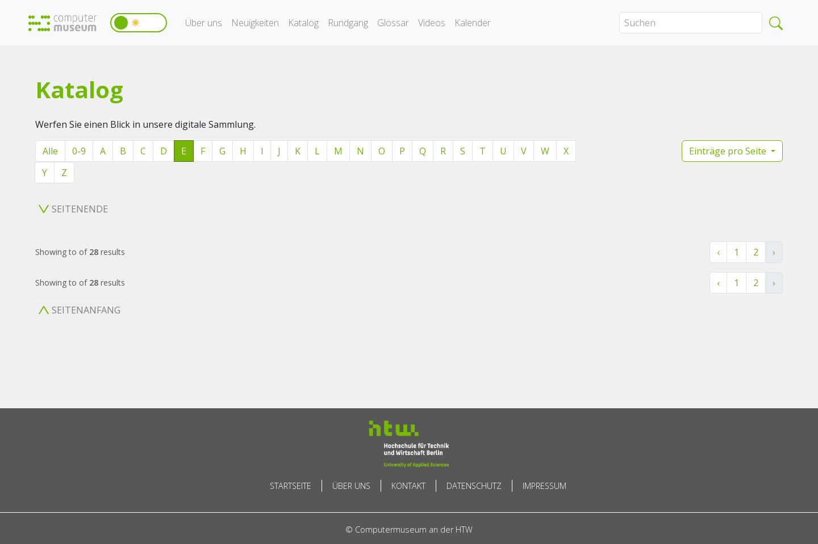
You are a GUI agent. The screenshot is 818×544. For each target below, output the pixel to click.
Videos (431, 22)
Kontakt (408, 485)
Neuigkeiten (255, 22)
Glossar (393, 22)
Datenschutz (474, 485)
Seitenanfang (79, 310)
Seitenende (73, 209)
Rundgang (348, 22)
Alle (50, 151)
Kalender (472, 22)
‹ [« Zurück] (718, 252)
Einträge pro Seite (729, 151)
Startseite (290, 485)
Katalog (303, 22)
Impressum (544, 485)
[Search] (690, 23)
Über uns (203, 22)
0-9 (79, 151)
